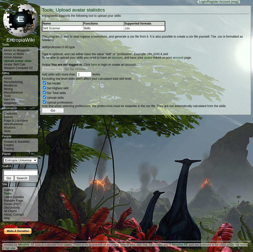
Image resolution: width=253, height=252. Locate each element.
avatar (148, 57)
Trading (9, 148)
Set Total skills (56, 93)
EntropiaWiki (20, 38)
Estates (9, 145)
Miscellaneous (13, 92)
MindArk (23, 244)
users (67, 244)
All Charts (10, 211)
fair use (10, 248)
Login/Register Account (214, 2)
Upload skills (55, 98)
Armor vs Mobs (14, 54)
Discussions (12, 207)
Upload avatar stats (18, 61)
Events (8, 117)
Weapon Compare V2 (18, 68)
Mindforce (10, 85)
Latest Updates (14, 197)
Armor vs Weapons (16, 50)
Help (7, 218)
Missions (10, 127)
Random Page (13, 200)
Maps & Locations (16, 120)
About (8, 214)
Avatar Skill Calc (15, 64)
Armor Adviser (13, 57)
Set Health (54, 83)
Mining (8, 89)
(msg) (235, 2)
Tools (7, 96)
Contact (18, 214)
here (94, 64)
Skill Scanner (51, 28)
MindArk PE (180, 244)
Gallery (8, 190)
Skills (7, 131)
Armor (8, 78)
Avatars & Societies (17, 141)
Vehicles (9, 99)
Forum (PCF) (12, 204)
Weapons (10, 103)
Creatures (10, 113)
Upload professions (60, 102)
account (117, 57)
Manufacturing (13, 82)
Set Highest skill (57, 88)
